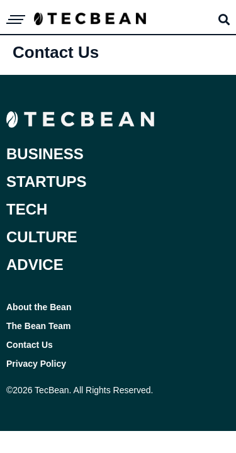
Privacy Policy (36, 364)
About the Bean (38, 307)
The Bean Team (38, 326)
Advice (35, 264)
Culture (41, 236)
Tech (26, 209)
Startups (46, 181)
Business (45, 153)
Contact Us (29, 345)
